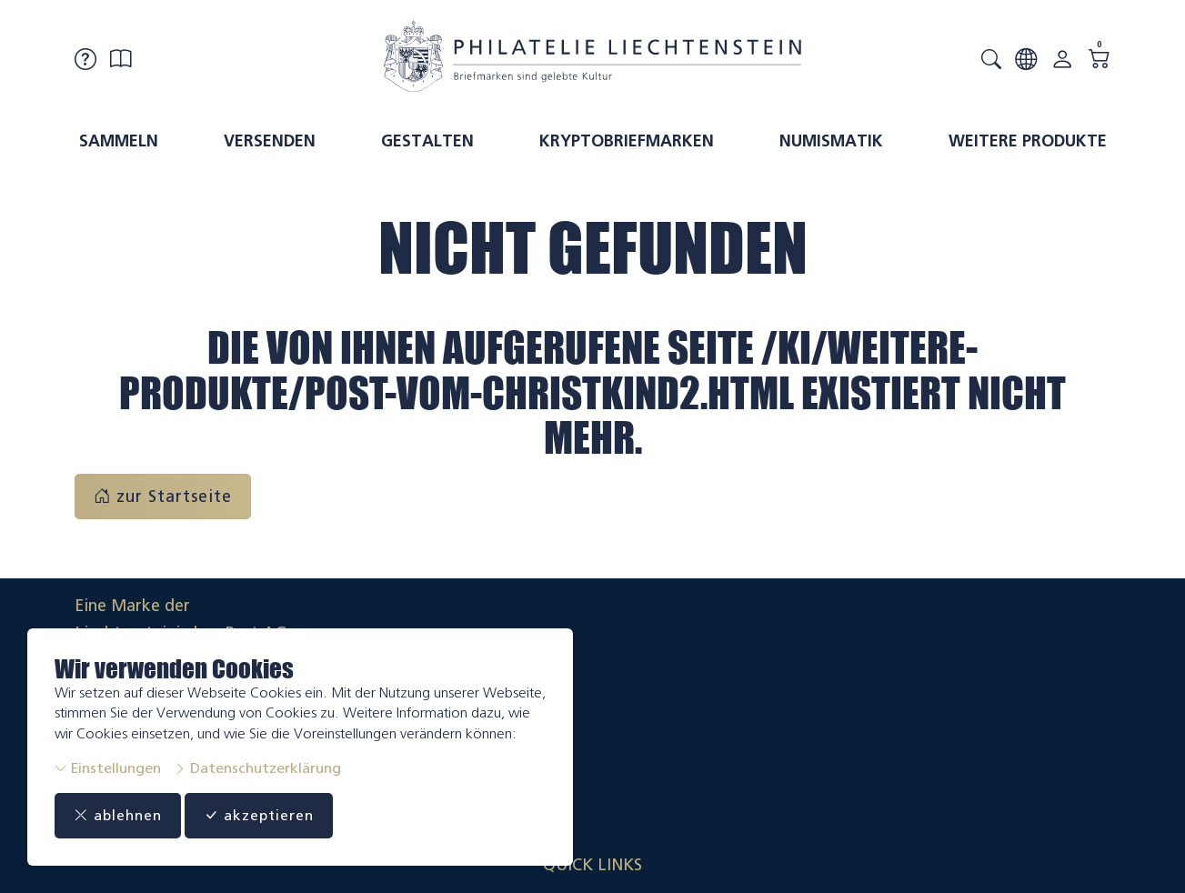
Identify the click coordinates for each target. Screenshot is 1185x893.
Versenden (270, 141)
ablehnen (123, 816)
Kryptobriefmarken (626, 141)
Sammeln (118, 141)
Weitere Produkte (1028, 141)
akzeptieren (276, 816)
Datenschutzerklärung (257, 768)
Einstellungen (108, 768)
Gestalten (427, 141)
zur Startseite (163, 497)
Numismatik (831, 141)
